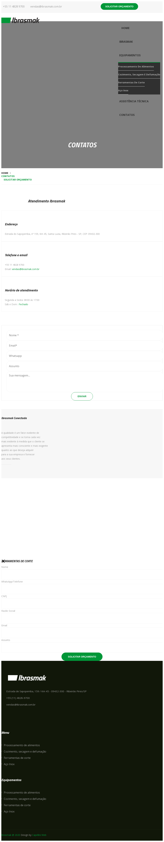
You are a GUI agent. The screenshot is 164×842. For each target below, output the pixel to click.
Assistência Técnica (134, 101)
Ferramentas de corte (131, 82)
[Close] (3, 561)
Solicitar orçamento (119, 6)
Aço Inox (123, 90)
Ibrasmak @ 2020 (10, 835)
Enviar (82, 396)
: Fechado (23, 304)
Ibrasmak (126, 42)
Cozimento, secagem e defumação (139, 74)
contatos (127, 115)
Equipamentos (130, 55)
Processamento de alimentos (136, 66)
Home (125, 28)
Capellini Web (39, 835)
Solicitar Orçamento (82, 656)
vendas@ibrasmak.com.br (25, 269)
